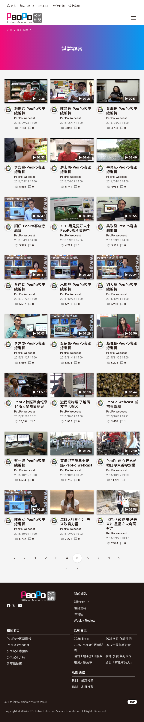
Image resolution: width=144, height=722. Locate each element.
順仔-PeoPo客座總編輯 (29, 228)
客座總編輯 (14, 663)
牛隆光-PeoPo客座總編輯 (121, 169)
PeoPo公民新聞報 (19, 638)
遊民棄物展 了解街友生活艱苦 (75, 404)
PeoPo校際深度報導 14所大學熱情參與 (30, 404)
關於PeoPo (81, 602)
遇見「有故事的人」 (119, 662)
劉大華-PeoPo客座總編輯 (121, 286)
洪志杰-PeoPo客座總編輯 (75, 169)
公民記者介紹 (16, 657)
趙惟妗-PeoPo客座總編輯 (29, 110)
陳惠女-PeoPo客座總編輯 (29, 521)
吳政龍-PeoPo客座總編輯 (121, 228)
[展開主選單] (133, 18)
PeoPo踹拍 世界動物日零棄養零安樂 (121, 462)
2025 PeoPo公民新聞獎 (88, 647)
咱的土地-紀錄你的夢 (88, 656)
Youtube (20, 606)
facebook (9, 606)
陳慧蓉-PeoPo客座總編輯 (75, 110)
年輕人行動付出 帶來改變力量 (75, 521)
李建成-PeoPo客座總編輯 (29, 345)
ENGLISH (43, 6)
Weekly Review (84, 620)
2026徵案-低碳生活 (119, 638)
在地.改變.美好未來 (119, 656)
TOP (132, 702)
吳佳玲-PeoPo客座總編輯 (29, 286)
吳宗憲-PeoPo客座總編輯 (75, 345)
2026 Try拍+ (82, 638)
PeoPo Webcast (24, 118)
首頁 (10, 30)
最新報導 (22, 30)
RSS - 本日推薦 (82, 686)
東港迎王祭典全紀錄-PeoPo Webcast (76, 462)
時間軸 (78, 614)
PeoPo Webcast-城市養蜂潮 (122, 404)
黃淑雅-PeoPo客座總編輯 (121, 110)
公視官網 (58, 6)
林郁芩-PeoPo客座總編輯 (75, 286)
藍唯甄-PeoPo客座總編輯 (121, 345)
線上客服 (74, 6)
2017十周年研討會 (118, 644)
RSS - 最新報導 (82, 680)
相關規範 (80, 608)
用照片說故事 (83, 662)
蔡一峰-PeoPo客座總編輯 (29, 462)
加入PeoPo (27, 6)
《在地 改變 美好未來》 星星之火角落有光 (121, 524)
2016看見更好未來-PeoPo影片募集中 (76, 228)
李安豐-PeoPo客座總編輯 (29, 169)
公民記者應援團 (17, 651)
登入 (13, 5)
